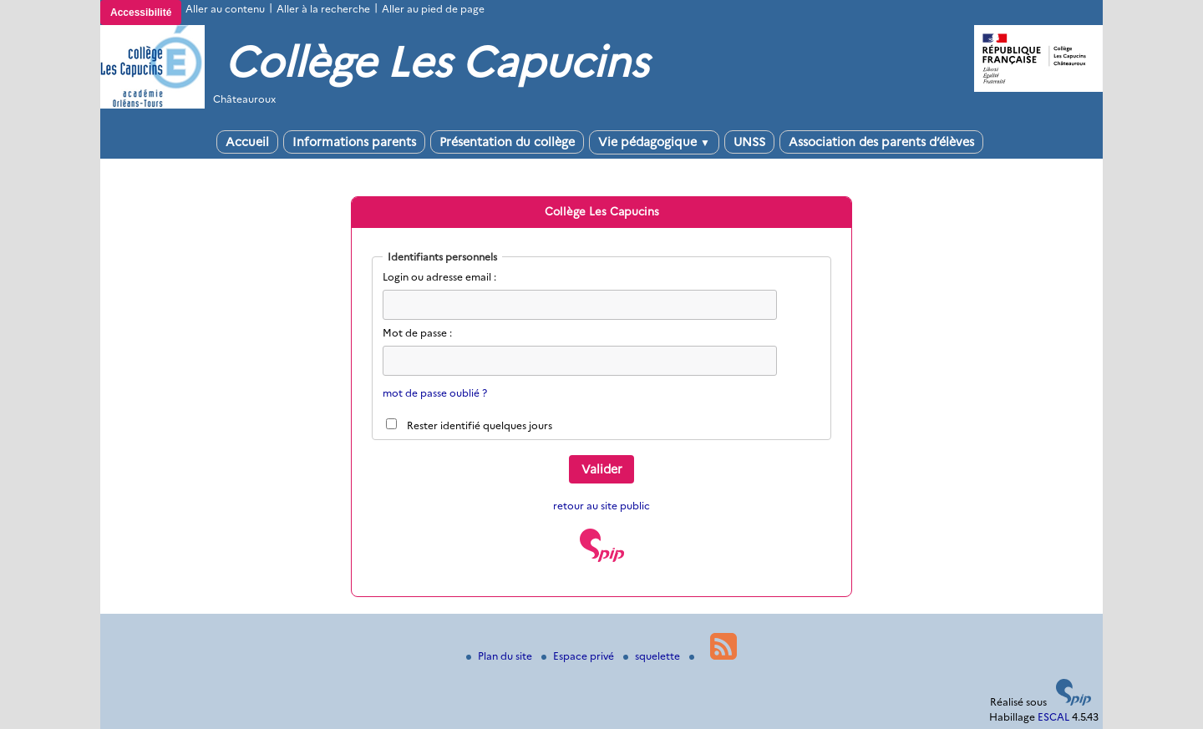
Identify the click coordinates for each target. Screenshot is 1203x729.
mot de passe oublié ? (435, 393)
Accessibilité (140, 12)
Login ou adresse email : (439, 277)
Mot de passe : (417, 333)
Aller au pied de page (433, 9)
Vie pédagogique (654, 141)
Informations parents (354, 141)
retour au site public (601, 505)
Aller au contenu (225, 9)
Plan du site (500, 656)
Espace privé (579, 656)
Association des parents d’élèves (881, 141)
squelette (653, 656)
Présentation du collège (507, 141)
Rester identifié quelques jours (479, 425)
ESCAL (1053, 717)
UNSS (749, 141)
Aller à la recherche (323, 9)
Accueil (247, 141)
